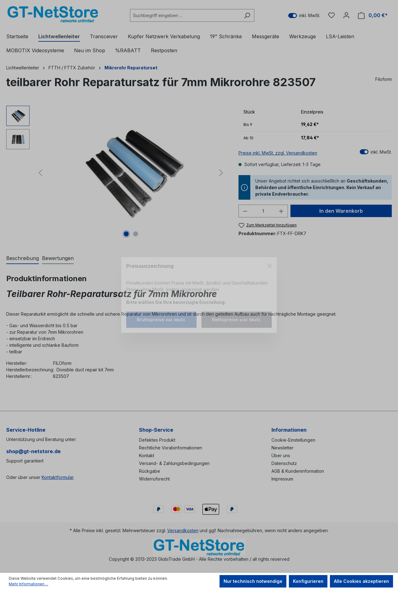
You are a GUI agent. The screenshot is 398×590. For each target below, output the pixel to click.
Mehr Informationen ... (28, 584)
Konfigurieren (308, 581)
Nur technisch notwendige (253, 581)
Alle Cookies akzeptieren (361, 581)
